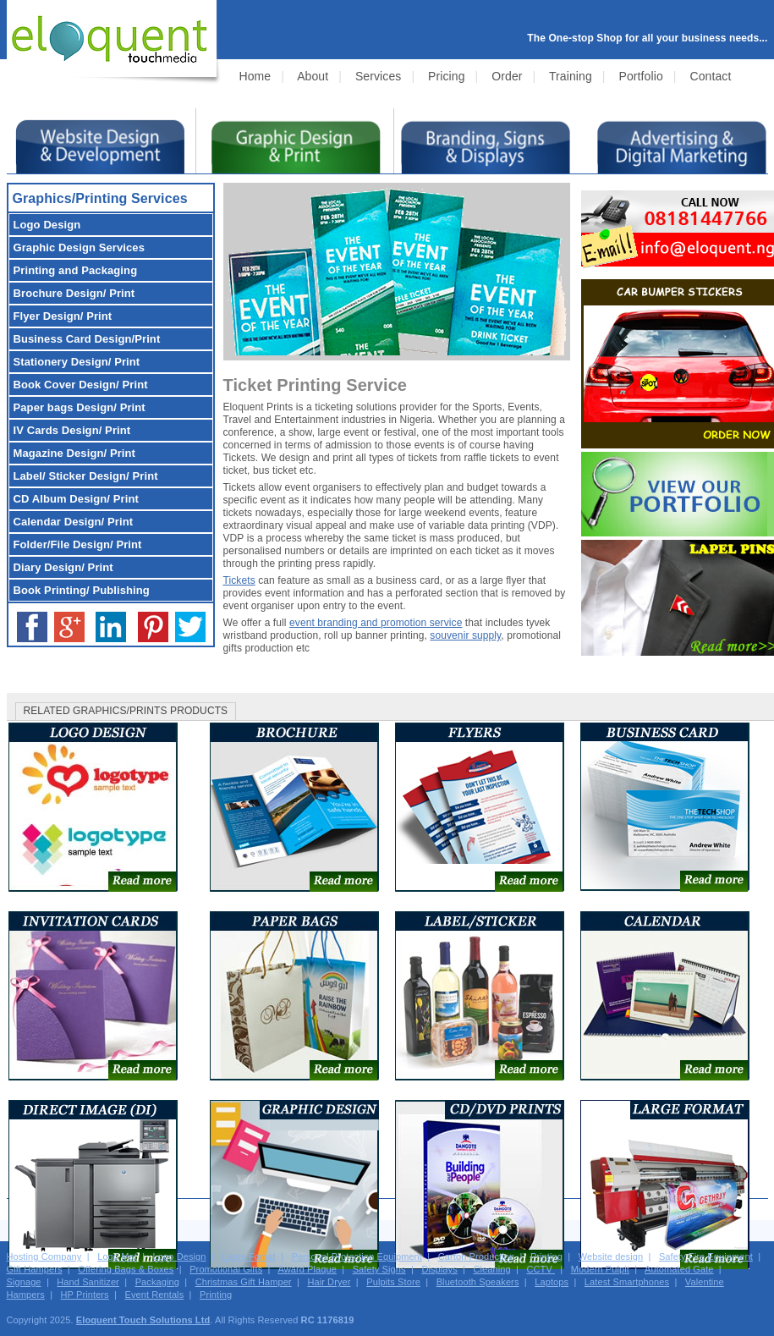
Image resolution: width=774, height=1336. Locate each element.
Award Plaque (307, 1269)
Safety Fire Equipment (706, 1256)
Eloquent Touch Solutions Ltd (143, 1320)
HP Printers (85, 1294)
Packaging (157, 1282)
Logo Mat (117, 1256)
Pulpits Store (393, 1282)
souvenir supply (465, 635)
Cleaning (492, 1269)
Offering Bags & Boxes (125, 1269)
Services (378, 76)
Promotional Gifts (225, 1269)
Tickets (239, 580)
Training (570, 76)
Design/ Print (74, 293)
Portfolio (641, 76)
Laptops (551, 1282)
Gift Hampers (35, 1269)
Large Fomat (248, 1256)
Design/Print (87, 339)
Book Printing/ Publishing (82, 590)
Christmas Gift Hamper (243, 1282)
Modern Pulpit (600, 1269)
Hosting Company (44, 1256)
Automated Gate (679, 1269)
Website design (611, 1256)
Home (255, 76)
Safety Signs (379, 1269)
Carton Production (476, 1256)
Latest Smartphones (627, 1282)
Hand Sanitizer (88, 1282)
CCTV (540, 1269)
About (312, 76)
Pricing (446, 76)
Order (506, 76)
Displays (439, 1269)
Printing (546, 1256)
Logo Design (179, 1256)
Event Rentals (154, 1294)
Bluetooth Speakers (477, 1282)
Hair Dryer (328, 1282)
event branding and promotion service (375, 623)
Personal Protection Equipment (356, 1256)
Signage (24, 1282)
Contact (710, 76)
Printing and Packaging (76, 270)
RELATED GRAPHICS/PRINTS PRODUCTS (126, 711)
